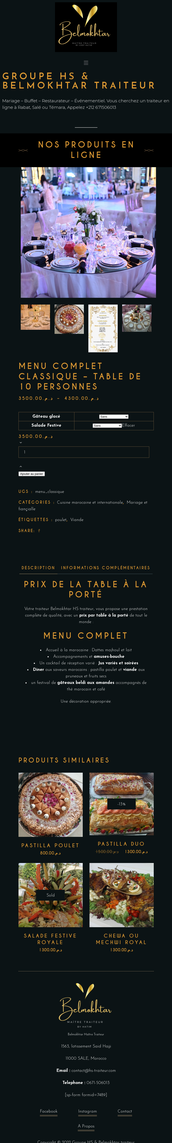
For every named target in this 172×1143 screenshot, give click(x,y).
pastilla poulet (103, 670)
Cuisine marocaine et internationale (90, 503)
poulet (61, 520)
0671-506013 (98, 1083)
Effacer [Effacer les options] (128, 426)
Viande (76, 520)
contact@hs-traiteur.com (93, 1071)
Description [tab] (38, 567)
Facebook (48, 1112)
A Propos (86, 1127)
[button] (86, 63)
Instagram (87, 1112)
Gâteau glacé (46, 416)
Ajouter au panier (31, 474)
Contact (125, 1112)
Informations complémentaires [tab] (105, 567)
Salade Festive (46, 426)
